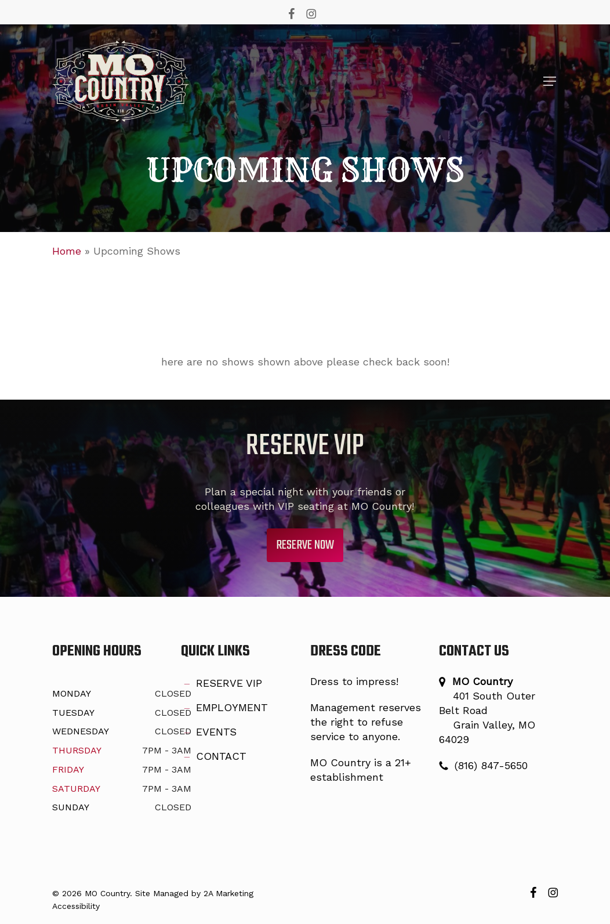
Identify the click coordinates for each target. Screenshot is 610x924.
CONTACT (213, 757)
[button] (549, 81)
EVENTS (209, 732)
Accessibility (76, 906)
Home (66, 251)
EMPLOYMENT (224, 708)
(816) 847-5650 (491, 765)
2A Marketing (228, 893)
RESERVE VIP (221, 684)
